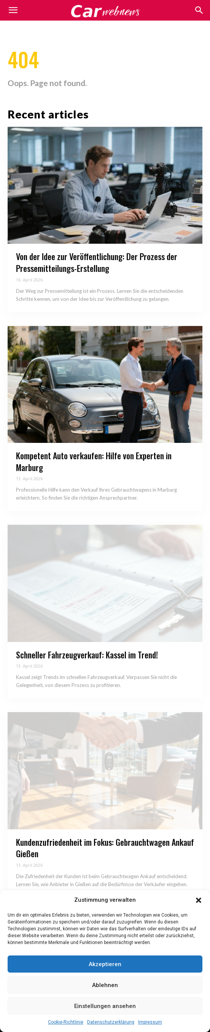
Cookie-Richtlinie (65, 1022)
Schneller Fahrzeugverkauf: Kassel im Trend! (87, 655)
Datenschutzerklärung (110, 1022)
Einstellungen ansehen (105, 1006)
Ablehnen (105, 985)
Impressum (150, 1022)
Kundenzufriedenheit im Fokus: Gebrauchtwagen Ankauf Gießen (105, 848)
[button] (198, 900)
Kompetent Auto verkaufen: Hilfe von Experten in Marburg (94, 461)
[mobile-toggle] (13, 10)
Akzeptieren (105, 964)
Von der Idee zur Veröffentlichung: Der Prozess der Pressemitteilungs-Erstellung (96, 262)
